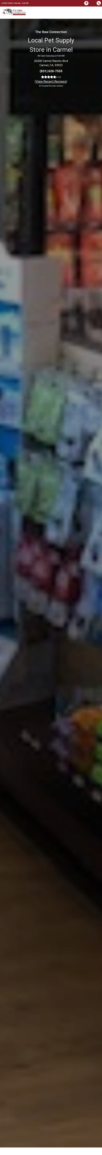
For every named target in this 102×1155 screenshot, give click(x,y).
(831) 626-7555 (51, 71)
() (51, 81)
